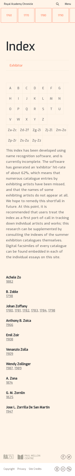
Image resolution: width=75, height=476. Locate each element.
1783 (34, 310)
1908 (9, 339)
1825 (9, 397)
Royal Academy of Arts (9, 457)
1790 (60, 15)
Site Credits (35, 469)
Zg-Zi (37, 130)
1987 (9, 368)
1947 (9, 411)
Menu (68, 4)
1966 (9, 325)
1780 (43, 15)
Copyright (9, 469)
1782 (25, 310)
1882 (9, 282)
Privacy (21, 469)
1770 (26, 15)
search (57, 4)
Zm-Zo (61, 130)
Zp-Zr (12, 140)
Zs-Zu (24, 140)
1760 (9, 15)
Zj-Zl (48, 130)
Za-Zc (12, 130)
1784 (43, 310)
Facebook (63, 457)
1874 (9, 383)
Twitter (69, 457)
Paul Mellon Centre (37, 457)
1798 (9, 296)
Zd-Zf (24, 130)
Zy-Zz (36, 140)
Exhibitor (16, 65)
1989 (18, 368)
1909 (9, 354)
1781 (18, 310)
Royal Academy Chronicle (18, 4)
